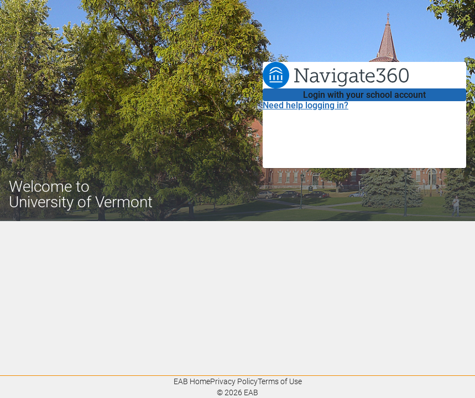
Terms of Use (280, 381)
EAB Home (192, 381)
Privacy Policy (234, 381)
